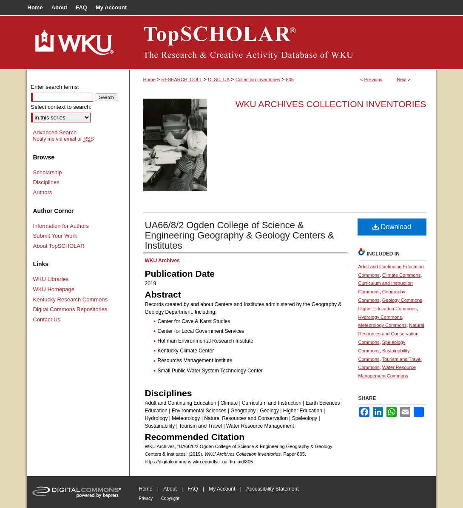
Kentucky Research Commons (70, 299)
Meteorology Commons (382, 325)
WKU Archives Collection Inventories (331, 104)
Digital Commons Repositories (70, 309)
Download (391, 226)
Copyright (170, 498)
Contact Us (46, 319)
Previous (373, 79)
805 (290, 79)
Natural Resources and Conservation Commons (391, 334)
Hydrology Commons (380, 317)
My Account (222, 489)
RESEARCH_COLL (182, 79)
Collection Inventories (258, 79)
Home (149, 79)
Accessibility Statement (272, 489)
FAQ (192, 489)
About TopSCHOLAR (59, 246)
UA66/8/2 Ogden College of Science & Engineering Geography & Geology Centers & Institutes (239, 235)
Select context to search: (61, 107)
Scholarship (47, 172)
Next (401, 79)
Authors (42, 192)
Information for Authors (61, 226)
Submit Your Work (55, 236)
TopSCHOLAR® (282, 42)
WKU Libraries (51, 279)
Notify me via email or (63, 139)
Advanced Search (55, 132)
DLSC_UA (219, 79)
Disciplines (46, 182)
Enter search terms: (55, 87)
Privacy (146, 498)
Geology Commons (402, 300)
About (169, 489)
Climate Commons (401, 275)
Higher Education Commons (387, 308)
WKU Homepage (54, 289)
